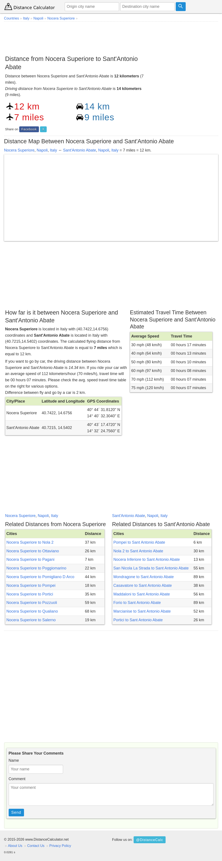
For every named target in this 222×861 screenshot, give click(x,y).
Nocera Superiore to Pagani (30, 559)
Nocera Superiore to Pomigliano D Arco (40, 577)
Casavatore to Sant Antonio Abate (142, 585)
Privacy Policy (60, 846)
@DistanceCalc (149, 840)
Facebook (29, 129)
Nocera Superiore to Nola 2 (30, 542)
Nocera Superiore (19, 150)
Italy (53, 150)
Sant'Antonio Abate (79, 150)
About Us (15, 846)
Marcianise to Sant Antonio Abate (142, 611)
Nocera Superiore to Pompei (31, 585)
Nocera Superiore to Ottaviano (32, 551)
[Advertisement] (111, 37)
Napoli (42, 150)
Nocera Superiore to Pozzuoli (31, 602)
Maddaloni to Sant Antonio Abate (141, 594)
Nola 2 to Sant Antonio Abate (138, 551)
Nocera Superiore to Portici (29, 594)
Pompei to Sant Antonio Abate (139, 542)
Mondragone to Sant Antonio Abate (143, 577)
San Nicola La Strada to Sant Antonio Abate (151, 568)
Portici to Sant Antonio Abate (138, 620)
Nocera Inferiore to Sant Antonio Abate (146, 559)
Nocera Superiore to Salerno (31, 620)
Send (16, 812)
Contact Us (36, 846)
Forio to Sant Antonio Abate (137, 602)
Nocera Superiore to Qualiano (32, 611)
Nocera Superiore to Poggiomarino (36, 568)
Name (14, 760)
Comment (17, 779)
